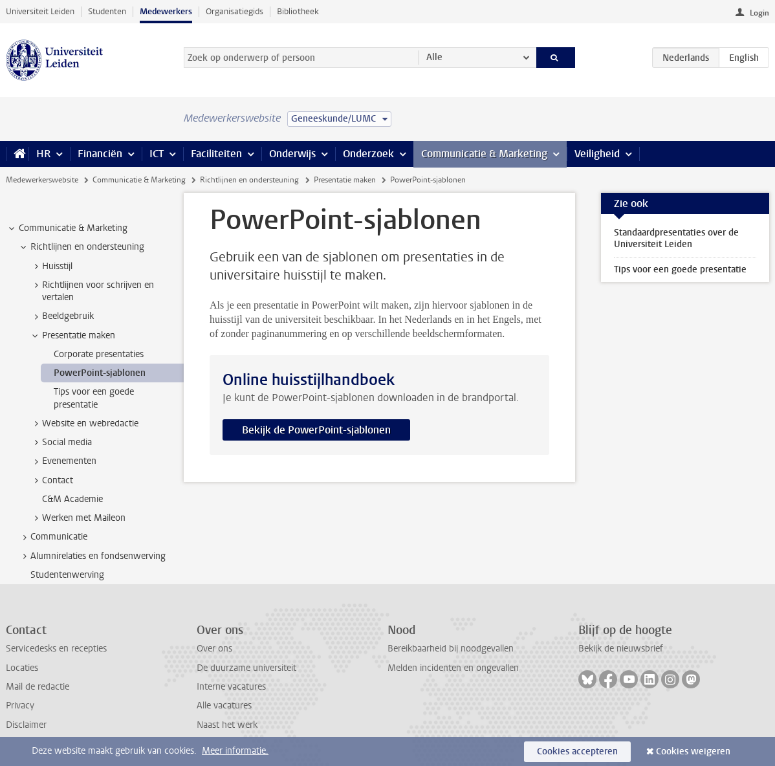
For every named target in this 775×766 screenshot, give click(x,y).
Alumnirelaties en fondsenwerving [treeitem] (92, 556)
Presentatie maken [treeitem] (72, 335)
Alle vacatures (224, 705)
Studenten (107, 11)
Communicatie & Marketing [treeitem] (66, 228)
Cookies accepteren (577, 751)
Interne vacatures (231, 687)
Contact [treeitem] (51, 480)
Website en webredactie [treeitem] (84, 423)
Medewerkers (166, 11)
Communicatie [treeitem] (52, 537)
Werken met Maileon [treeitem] (78, 518)
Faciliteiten (216, 153)
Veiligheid (597, 153)
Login (759, 13)
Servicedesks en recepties (56, 648)
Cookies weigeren (693, 751)
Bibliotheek (298, 11)
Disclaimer (26, 725)
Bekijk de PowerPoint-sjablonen (316, 430)
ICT (156, 153)
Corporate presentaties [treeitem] (99, 354)
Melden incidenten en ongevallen (453, 668)
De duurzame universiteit (246, 668)
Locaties (22, 668)
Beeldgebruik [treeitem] (62, 316)
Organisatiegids (234, 11)
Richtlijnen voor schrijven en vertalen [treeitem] (92, 291)
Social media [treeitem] (61, 442)
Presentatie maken (345, 180)
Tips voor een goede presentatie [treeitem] (94, 398)
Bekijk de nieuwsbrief (620, 648)
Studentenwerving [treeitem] (67, 575)
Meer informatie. (235, 751)
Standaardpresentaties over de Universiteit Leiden (676, 238)
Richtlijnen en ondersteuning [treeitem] (81, 247)
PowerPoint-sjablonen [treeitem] (100, 373)
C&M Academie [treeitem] (72, 499)
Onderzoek (368, 153)
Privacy (20, 705)
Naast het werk (227, 725)
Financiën (100, 153)
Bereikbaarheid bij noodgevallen (451, 648)
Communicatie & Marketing (484, 153)
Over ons (214, 648)
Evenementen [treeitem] (63, 461)
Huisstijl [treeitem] (51, 266)
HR (43, 153)
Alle (434, 57)
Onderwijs (292, 153)
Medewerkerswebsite (42, 180)
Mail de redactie (37, 687)
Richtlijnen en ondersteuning (249, 180)
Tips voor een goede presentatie (680, 269)
